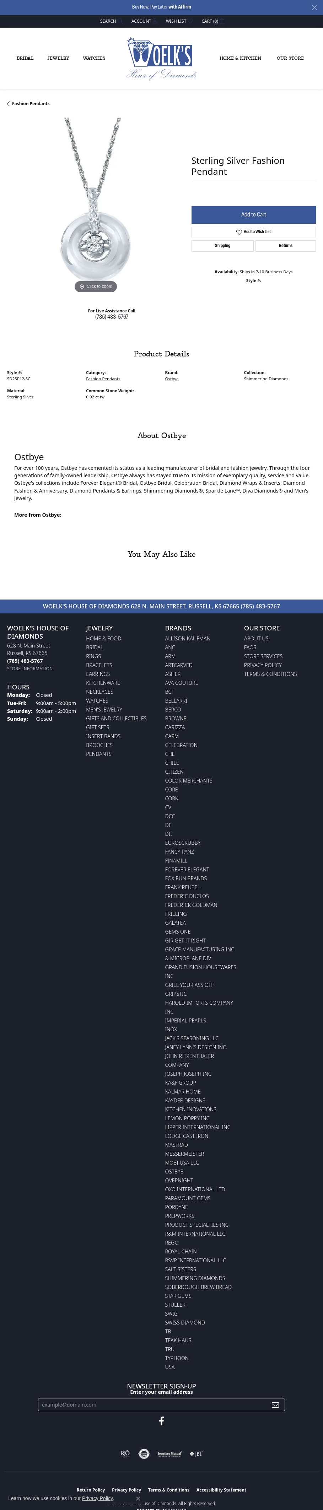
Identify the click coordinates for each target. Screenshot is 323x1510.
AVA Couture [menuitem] (181, 682)
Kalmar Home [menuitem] (183, 1091)
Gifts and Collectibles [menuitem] (116, 718)
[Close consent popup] (138, 1498)
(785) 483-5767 (111, 317)
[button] (111, 21)
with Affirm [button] (179, 7)
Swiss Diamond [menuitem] (185, 1322)
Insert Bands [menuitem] (103, 736)
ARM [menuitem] (170, 656)
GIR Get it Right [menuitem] (185, 940)
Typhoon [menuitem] (177, 1358)
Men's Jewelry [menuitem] (104, 709)
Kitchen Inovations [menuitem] (191, 1109)
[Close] (314, 7)
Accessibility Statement (221, 1490)
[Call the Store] (25, 660)
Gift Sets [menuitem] (97, 727)
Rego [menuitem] (172, 1242)
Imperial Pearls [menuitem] (185, 1020)
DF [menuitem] (168, 825)
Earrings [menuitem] (98, 674)
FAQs (250, 647)
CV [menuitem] (168, 807)
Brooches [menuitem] (99, 745)
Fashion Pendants (31, 104)
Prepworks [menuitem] (179, 1216)
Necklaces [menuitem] (99, 691)
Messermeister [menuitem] (184, 1153)
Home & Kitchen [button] (241, 58)
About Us (256, 638)
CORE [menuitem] (171, 789)
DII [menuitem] (168, 834)
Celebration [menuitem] (181, 745)
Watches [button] (94, 58)
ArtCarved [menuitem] (179, 665)
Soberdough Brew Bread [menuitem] (198, 1287)
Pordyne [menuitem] (176, 1207)
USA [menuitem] (170, 1367)
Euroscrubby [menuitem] (183, 842)
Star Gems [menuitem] (178, 1296)
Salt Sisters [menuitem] (180, 1269)
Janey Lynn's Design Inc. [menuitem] (196, 1047)
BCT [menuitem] (169, 691)
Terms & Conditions (270, 674)
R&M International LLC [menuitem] (195, 1233)
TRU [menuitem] (170, 1349)
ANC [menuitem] (170, 647)
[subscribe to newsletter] (275, 1404)
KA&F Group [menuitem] (180, 1082)
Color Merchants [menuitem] (188, 780)
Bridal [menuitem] (94, 647)
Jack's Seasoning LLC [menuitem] (192, 1038)
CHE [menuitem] (170, 754)
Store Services (263, 656)
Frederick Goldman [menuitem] (191, 905)
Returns (285, 246)
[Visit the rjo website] (125, 1454)
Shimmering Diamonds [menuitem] (195, 1278)
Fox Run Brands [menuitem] (186, 878)
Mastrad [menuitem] (176, 1144)
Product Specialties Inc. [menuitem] (197, 1224)
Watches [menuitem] (97, 700)
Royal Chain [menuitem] (181, 1251)
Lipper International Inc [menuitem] (198, 1127)
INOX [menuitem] (171, 1029)
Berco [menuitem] (173, 709)
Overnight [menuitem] (179, 1180)
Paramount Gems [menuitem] (188, 1198)
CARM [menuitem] (172, 736)
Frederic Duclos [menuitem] (187, 896)
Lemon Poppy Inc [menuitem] (187, 1118)
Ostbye (172, 378)
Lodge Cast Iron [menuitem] (187, 1136)
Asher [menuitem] (173, 674)
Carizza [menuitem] (175, 727)
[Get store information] (30, 669)
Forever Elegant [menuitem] (187, 869)
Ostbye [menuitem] (174, 1171)
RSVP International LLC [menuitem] (195, 1260)
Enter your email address (161, 1391)
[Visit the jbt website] (196, 1454)
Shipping (222, 246)
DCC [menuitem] (170, 816)
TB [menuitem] (168, 1331)
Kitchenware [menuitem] (103, 682)
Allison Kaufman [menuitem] (188, 638)
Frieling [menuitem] (176, 913)
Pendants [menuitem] (99, 754)
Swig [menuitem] (171, 1313)
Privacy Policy (263, 665)
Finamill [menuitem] (176, 860)
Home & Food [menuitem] (103, 638)
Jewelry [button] (58, 58)
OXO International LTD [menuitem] (195, 1189)
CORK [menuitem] (171, 798)
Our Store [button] (290, 58)
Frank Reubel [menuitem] (182, 887)
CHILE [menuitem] (172, 762)
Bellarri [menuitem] (176, 700)
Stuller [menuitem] (175, 1304)
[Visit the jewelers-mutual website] (170, 1454)
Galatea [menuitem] (175, 922)
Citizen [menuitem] (174, 771)
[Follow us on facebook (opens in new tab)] (161, 1421)
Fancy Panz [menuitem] (179, 851)
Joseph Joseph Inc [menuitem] (188, 1073)
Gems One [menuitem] (178, 931)
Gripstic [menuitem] (176, 993)
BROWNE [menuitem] (176, 718)
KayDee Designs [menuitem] (185, 1100)
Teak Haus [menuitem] (178, 1340)
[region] (95, 206)
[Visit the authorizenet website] (144, 1454)
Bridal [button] (25, 58)
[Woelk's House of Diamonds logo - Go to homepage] (161, 59)
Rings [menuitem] (93, 656)
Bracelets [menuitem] (99, 665)
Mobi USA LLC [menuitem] (182, 1162)
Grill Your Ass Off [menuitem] (189, 985)
